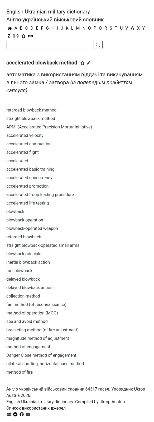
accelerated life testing (27, 203)
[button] (82, 63)
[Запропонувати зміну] (88, 63)
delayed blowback (23, 279)
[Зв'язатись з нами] (28, 414)
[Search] (50, 45)
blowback (15, 211)
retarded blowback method (31, 110)
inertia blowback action (28, 262)
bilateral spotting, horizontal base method (45, 363)
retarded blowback (23, 236)
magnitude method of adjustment (37, 338)
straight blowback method (30, 118)
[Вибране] (23, 36)
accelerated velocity (25, 135)
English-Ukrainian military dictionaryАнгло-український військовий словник (55, 15)
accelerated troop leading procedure (40, 194)
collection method (23, 296)
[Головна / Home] (9, 28)
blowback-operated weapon (32, 228)
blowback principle (23, 253)
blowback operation (24, 219)
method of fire (19, 372)
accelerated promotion (27, 186)
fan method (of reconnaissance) (36, 304)
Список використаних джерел (36, 408)
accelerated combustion (29, 143)
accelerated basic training (30, 169)
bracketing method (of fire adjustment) (42, 329)
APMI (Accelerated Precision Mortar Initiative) (49, 126)
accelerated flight (22, 152)
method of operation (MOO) (32, 313)
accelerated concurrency (29, 177)
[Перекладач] (30, 36)
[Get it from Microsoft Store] (9, 414)
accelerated (17, 160)
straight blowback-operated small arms (42, 245)
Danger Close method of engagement (41, 355)
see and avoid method (27, 321)
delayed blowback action (29, 287)
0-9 (16, 36)
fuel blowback (19, 270)
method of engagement (28, 346)
